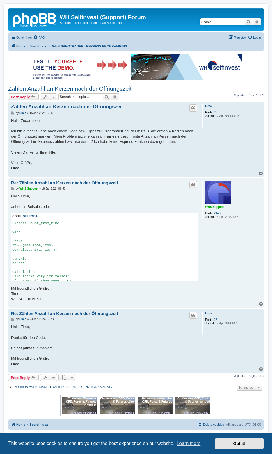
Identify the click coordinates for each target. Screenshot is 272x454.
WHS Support (214, 207)
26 (215, 112)
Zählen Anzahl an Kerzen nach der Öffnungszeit (69, 89)
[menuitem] (39, 37)
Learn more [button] (188, 443)
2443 (217, 213)
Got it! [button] (239, 443)
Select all (32, 216)
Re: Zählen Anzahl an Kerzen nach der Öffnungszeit (64, 182)
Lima (208, 106)
